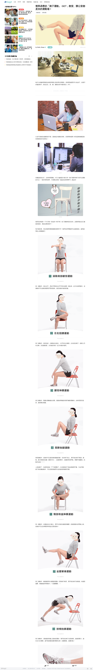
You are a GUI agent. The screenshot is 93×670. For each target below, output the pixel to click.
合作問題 (38, 668)
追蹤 (50, 47)
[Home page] (8, 2)
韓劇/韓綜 (29, 2)
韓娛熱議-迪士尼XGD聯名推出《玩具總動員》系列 (19, 62)
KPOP (19, 2)
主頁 (15, 2)
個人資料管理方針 (31, 668)
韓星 (24, 2)
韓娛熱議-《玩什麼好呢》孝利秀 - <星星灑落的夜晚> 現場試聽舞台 (19, 59)
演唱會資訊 (47, 2)
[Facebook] (87, 668)
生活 (41, 2)
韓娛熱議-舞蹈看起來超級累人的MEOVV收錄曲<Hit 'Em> (19, 64)
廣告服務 (43, 668)
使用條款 (24, 668)
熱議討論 (35, 2)
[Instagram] (91, 668)
